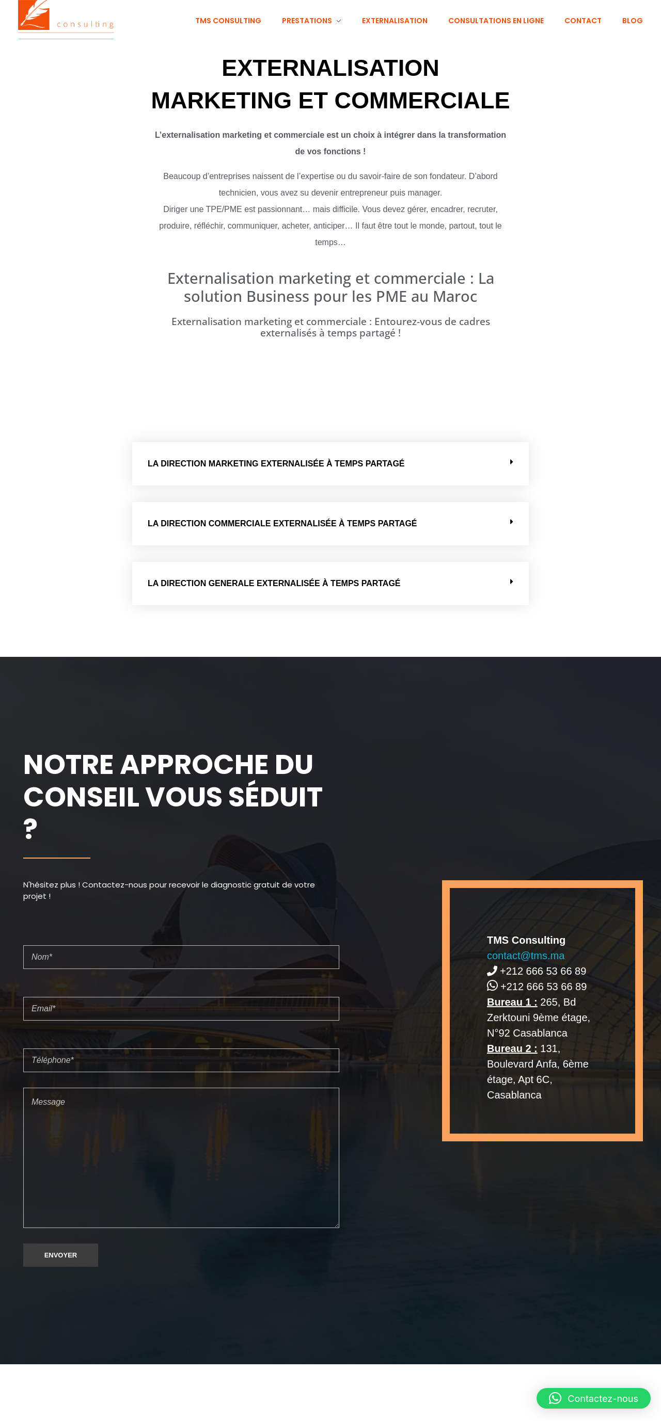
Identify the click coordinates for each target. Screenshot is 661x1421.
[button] (330, 464)
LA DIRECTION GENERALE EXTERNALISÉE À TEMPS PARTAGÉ (274, 583)
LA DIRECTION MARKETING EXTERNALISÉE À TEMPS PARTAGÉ (276, 463)
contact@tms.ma (525, 955)
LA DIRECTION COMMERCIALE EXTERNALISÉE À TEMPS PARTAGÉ (282, 523)
